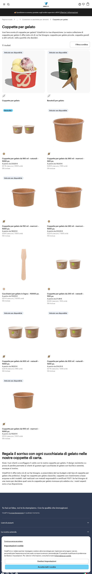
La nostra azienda (45, 531)
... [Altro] (17, 19)
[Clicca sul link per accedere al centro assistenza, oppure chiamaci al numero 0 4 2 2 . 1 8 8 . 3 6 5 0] (79, 4)
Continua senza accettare (13, 541)
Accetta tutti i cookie (47, 567)
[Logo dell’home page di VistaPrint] (46, 4)
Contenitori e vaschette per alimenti (35, 19)
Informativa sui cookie (63, 556)
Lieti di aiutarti (45, 522)
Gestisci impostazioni (46, 561)
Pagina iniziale (7, 19)
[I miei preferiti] (83, 4)
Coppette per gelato (60, 19)
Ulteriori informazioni (69, 12)
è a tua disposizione (16, 513)
